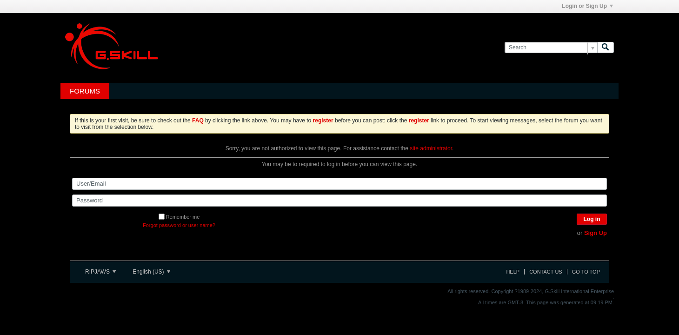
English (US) (151, 271)
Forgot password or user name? (179, 225)
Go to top (586, 272)
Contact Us (545, 272)
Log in (592, 219)
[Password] (339, 200)
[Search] (551, 48)
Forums (85, 91)
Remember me (179, 217)
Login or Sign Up (587, 6)
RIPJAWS (100, 271)
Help (512, 272)
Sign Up (595, 232)
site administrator (431, 148)
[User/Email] (339, 184)
